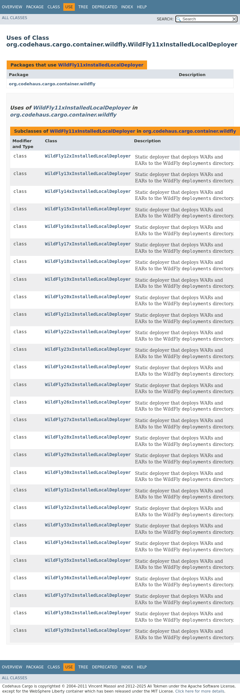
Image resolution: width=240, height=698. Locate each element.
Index (127, 7)
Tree (83, 7)
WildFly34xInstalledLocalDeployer (88, 542)
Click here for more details (199, 691)
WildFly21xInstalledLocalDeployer (88, 314)
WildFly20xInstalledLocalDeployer (88, 296)
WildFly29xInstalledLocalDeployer (88, 454)
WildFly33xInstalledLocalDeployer (88, 524)
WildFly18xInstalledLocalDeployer (88, 261)
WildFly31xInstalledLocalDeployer (88, 489)
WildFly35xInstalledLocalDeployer (88, 560)
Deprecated (104, 7)
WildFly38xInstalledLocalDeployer (88, 612)
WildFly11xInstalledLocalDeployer (100, 64)
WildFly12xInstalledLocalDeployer (88, 156)
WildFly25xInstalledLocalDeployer (88, 384)
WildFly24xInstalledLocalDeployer (88, 366)
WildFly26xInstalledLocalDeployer (88, 402)
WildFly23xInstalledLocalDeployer (88, 349)
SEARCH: (165, 19)
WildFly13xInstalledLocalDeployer (88, 173)
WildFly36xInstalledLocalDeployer (88, 577)
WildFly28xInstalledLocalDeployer (88, 437)
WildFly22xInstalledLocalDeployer (88, 331)
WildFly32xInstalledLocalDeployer (88, 507)
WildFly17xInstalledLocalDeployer (88, 243)
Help (142, 7)
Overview (12, 7)
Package (35, 7)
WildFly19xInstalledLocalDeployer (88, 279)
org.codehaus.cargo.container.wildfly (52, 83)
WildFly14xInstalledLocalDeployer (88, 191)
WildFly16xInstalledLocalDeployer (88, 226)
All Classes (14, 18)
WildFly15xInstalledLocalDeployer (88, 208)
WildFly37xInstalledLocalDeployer (88, 595)
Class (53, 7)
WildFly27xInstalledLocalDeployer (88, 419)
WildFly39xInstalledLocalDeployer (88, 630)
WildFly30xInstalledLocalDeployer (88, 472)
